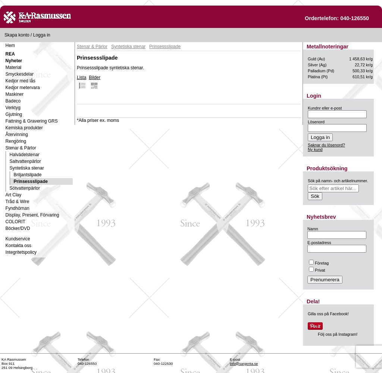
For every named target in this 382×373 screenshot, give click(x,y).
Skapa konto (16, 35)
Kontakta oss (18, 245)
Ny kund (315, 149)
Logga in (41, 35)
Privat (317, 270)
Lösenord (316, 122)
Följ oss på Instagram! (337, 334)
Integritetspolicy (21, 252)
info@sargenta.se (244, 363)
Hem (10, 45)
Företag (319, 263)
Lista (81, 82)
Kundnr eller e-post (325, 108)
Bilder (94, 82)
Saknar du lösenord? (326, 145)
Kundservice (18, 238)
